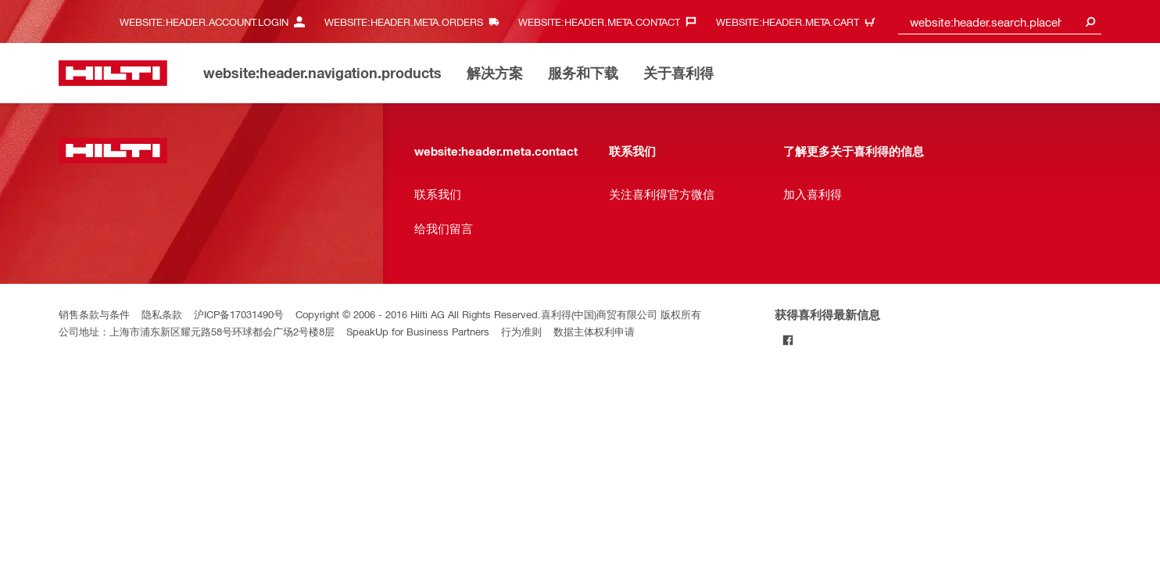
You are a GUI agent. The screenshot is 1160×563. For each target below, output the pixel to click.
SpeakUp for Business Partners (417, 331)
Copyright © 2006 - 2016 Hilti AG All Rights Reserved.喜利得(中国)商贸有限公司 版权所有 (498, 314)
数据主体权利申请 (594, 331)
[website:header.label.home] (113, 73)
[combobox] (999, 21)
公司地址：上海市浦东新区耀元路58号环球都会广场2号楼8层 (197, 331)
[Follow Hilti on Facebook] (787, 340)
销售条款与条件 (94, 314)
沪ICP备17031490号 (239, 314)
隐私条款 (161, 314)
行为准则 (521, 331)
